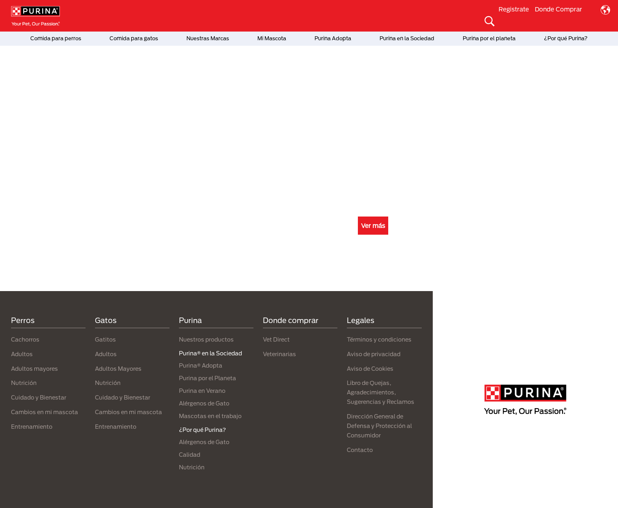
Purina (190, 320)
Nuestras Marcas (207, 38)
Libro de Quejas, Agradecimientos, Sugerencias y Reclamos (380, 392)
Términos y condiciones (379, 339)
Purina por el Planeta (207, 378)
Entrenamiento (31, 426)
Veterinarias (279, 354)
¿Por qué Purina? (566, 38)
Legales (360, 320)
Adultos (22, 354)
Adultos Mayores (118, 368)
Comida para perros (55, 38)
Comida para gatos (134, 38)
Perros (23, 320)
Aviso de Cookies (370, 368)
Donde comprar (290, 320)
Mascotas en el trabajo (210, 416)
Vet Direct (276, 339)
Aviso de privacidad (373, 354)
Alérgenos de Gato (204, 403)
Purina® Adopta (200, 365)
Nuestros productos (206, 339)
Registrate (514, 9)
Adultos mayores (34, 368)
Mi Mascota (271, 38)
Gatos (106, 320)
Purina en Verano (202, 390)
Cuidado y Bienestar (38, 397)
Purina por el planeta (489, 38)
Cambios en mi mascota (44, 412)
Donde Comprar (558, 9)
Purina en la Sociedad (407, 38)
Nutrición (24, 382)
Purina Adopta (333, 38)
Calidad (189, 454)
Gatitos (105, 339)
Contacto (360, 449)
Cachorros (25, 339)
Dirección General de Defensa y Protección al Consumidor (379, 426)
